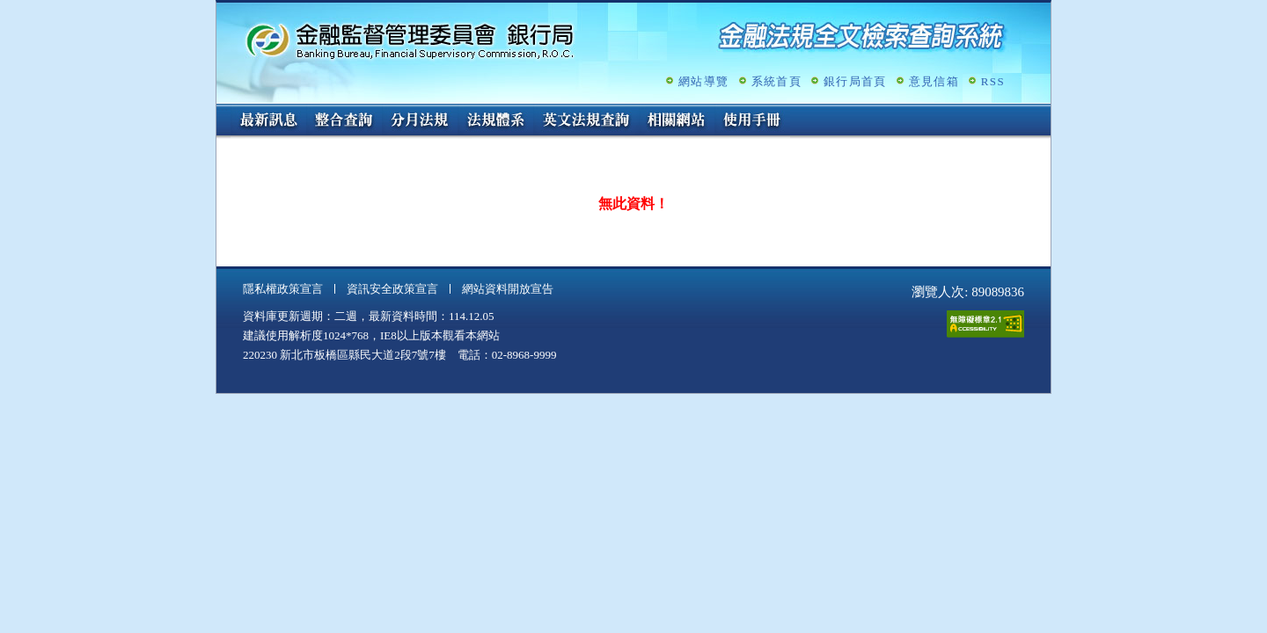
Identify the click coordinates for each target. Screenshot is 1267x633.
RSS (993, 81)
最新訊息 (268, 121)
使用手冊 (752, 121)
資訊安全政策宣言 (392, 288)
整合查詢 (344, 121)
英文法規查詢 (586, 121)
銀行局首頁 (855, 81)
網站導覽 (703, 81)
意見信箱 (934, 81)
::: (222, 111)
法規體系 (495, 121)
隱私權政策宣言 (283, 288)
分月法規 (420, 121)
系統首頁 (776, 81)
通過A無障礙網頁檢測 (985, 324)
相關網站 (676, 121)
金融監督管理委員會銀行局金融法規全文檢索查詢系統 (410, 40)
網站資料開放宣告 (507, 288)
